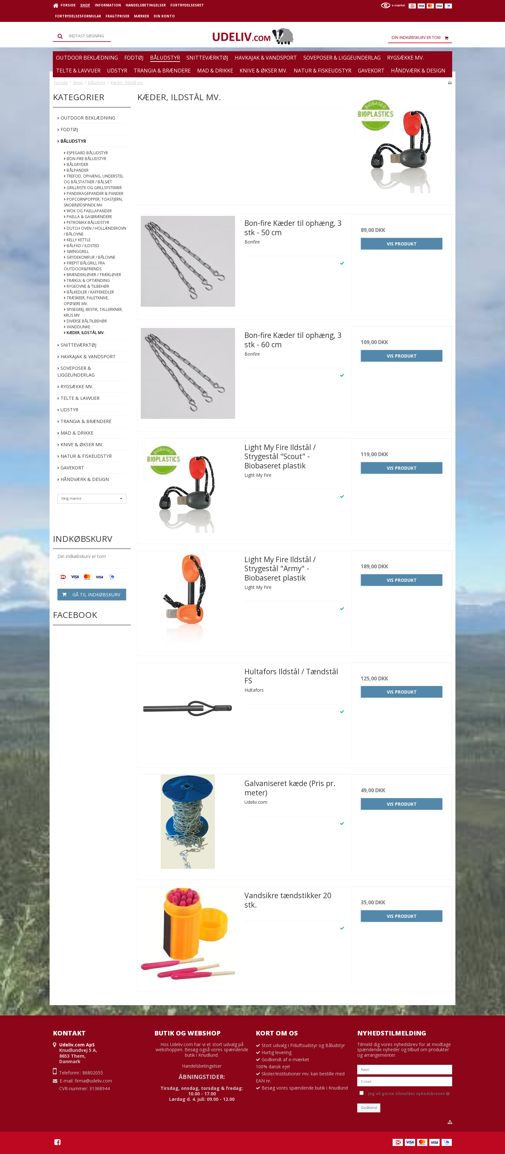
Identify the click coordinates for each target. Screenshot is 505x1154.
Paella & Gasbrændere (88, 216)
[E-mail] (404, 1081)
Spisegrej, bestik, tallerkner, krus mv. (93, 312)
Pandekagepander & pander (93, 193)
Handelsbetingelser (202, 1066)
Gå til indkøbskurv (89, 594)
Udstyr (67, 410)
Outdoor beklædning (86, 118)
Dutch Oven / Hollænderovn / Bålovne (95, 231)
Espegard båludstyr (86, 153)
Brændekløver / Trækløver (92, 274)
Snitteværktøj (76, 345)
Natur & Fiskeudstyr (84, 456)
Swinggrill (76, 251)
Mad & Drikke (75, 433)
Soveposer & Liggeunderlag (76, 371)
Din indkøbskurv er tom (422, 38)
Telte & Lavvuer (78, 398)
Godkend (369, 1107)
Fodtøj (67, 129)
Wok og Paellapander (88, 211)
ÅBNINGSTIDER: (202, 1077)
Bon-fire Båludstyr (85, 158)
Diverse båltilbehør (85, 321)
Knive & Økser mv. (80, 444)
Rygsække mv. (75, 386)
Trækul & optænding (87, 280)
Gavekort (70, 468)
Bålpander (76, 170)
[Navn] (404, 1069)
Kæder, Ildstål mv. (84, 332)
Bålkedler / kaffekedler (89, 292)
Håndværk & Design (83, 479)
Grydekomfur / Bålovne (89, 257)
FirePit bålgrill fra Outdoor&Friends (84, 266)
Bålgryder (76, 164)
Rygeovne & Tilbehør (86, 286)
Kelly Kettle (77, 240)
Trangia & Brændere (84, 421)
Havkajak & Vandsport (86, 356)
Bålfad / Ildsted (81, 245)
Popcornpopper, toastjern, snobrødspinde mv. (93, 202)
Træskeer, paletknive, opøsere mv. (86, 300)
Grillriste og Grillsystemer (93, 187)
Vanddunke (77, 327)
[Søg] (82, 36)
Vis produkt (402, 244)
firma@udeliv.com (93, 1081)
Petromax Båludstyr (86, 222)
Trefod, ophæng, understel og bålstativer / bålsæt (93, 179)
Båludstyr (71, 141)
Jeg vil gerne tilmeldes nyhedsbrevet (409, 1092)
